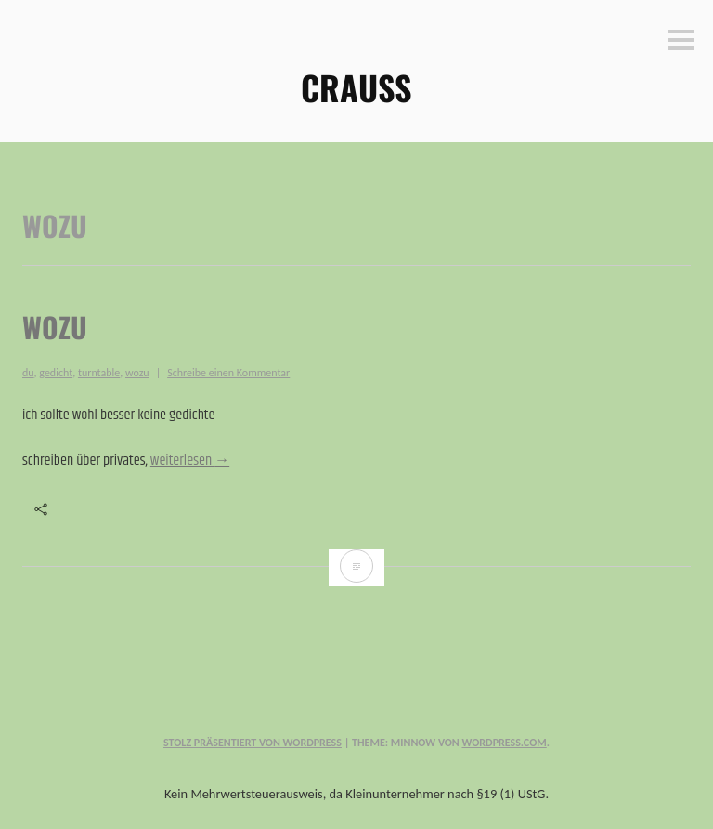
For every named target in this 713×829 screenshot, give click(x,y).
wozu (54, 327)
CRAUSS (356, 87)
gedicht (55, 372)
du (28, 372)
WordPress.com (503, 742)
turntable (99, 372)
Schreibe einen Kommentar (228, 372)
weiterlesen (189, 460)
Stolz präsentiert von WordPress (252, 742)
